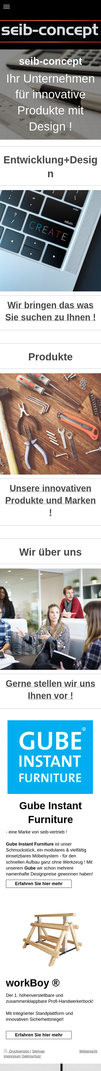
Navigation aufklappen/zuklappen (50, 6)
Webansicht (88, 1051)
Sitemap (38, 1051)
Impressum (12, 1056)
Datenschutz (31, 1056)
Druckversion (17, 1051)
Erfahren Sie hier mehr (39, 883)
